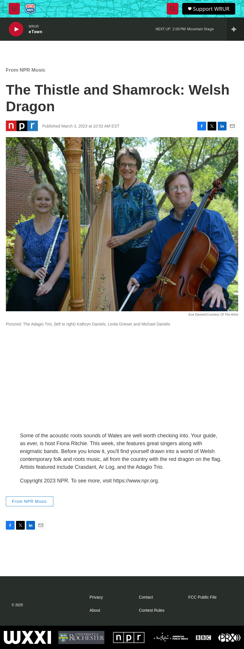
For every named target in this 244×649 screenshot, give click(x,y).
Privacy (96, 597)
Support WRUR (211, 9)
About (94, 610)
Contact (146, 597)
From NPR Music (25, 70)
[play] (16, 29)
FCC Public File (202, 597)
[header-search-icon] (172, 9)
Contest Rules (151, 610)
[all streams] (235, 29)
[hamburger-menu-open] (14, 9)
